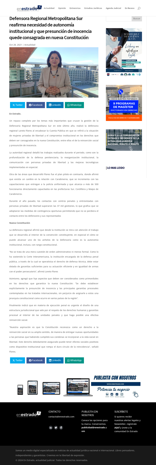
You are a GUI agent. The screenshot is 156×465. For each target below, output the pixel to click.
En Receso (129, 8)
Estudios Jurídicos (93, 8)
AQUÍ (116, 427)
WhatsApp (76, 105)
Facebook (37, 105)
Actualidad (49, 8)
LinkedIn (56, 105)
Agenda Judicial (113, 8)
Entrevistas (75, 8)
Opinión (62, 8)
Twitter (19, 105)
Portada (36, 8)
